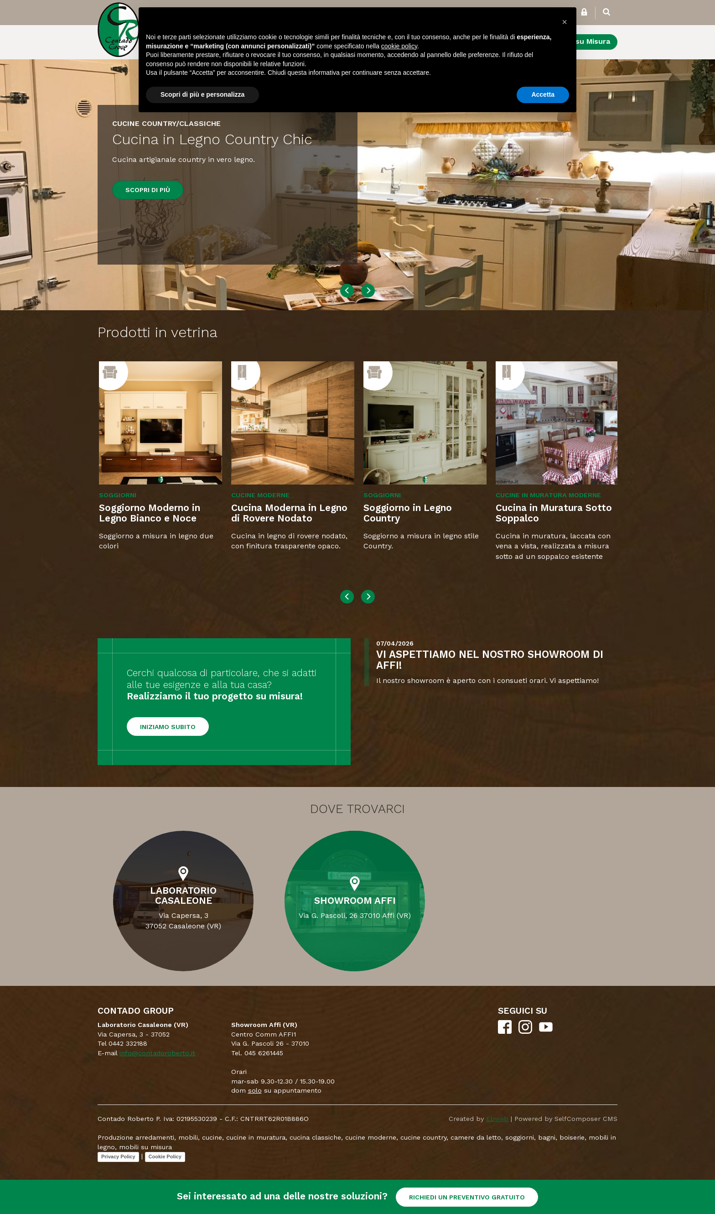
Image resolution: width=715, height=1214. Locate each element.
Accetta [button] (542, 94)
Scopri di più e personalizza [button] (202, 94)
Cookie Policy (165, 1156)
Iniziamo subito (168, 726)
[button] (564, 22)
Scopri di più (147, 189)
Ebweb (497, 1118)
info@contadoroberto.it (157, 1053)
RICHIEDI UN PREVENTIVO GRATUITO (467, 1197)
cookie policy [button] (399, 46)
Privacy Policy (118, 1156)
